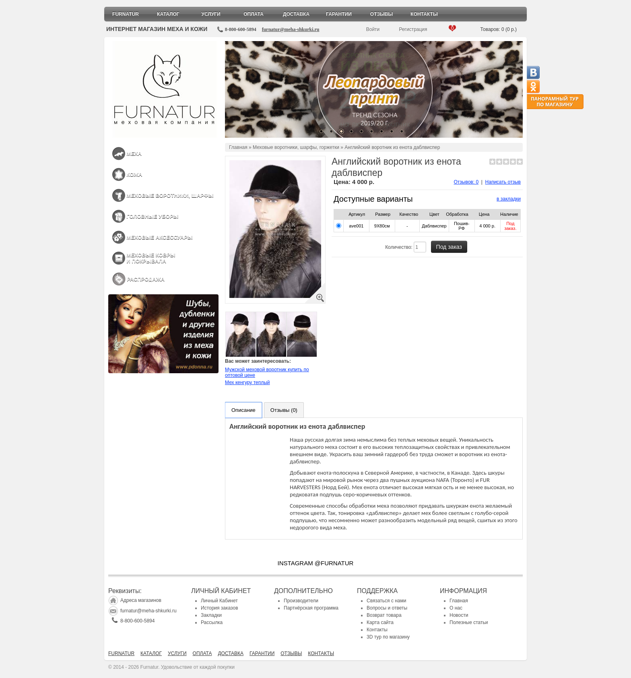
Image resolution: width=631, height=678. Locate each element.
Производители (301, 601)
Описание (243, 410)
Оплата (253, 14)
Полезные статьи (469, 622)
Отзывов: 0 (466, 182)
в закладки (509, 199)
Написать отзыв (503, 182)
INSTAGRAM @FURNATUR (316, 563)
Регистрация (413, 29)
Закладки (211, 615)
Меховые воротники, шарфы (169, 195)
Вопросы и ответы (387, 608)
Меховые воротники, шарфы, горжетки (296, 147)
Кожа (134, 175)
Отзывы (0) (283, 410)
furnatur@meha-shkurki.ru (291, 29)
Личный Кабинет (219, 601)
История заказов (219, 608)
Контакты (423, 14)
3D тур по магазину (388, 637)
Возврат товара (384, 615)
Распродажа (146, 279)
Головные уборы (152, 216)
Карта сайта (380, 622)
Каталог (168, 14)
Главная (238, 147)
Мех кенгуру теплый (247, 382)
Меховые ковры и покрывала (150, 258)
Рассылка (212, 622)
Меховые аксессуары (159, 237)
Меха (134, 154)
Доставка (296, 14)
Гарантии (339, 14)
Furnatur (125, 14)
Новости (459, 615)
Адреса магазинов (140, 600)
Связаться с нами (386, 601)
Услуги (210, 14)
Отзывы (381, 14)
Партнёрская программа (311, 608)
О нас (456, 608)
